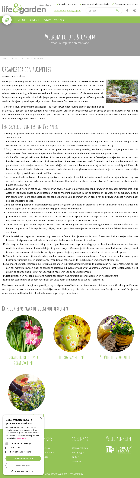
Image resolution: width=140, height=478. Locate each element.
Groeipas (76, 461)
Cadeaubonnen (46, 452)
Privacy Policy (76, 473)
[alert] (23, 445)
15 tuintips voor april (114, 357)
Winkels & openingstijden (67, 10)
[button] (23, 471)
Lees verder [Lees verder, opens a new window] (22, 438)
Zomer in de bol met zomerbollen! (23, 360)
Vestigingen (78, 452)
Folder (75, 456)
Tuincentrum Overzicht (55, 473)
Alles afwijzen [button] (23, 465)
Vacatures (43, 456)
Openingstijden (80, 447)
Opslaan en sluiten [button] (23, 458)
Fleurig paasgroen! (71, 357)
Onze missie (44, 447)
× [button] (41, 418)
